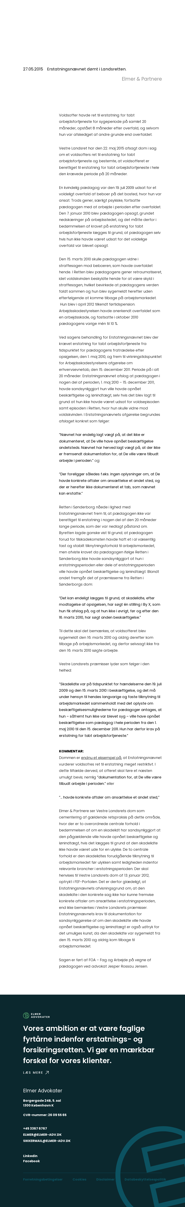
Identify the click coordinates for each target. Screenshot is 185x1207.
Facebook (31, 1161)
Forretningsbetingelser (43, 1179)
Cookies (79, 1179)
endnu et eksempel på (101, 757)
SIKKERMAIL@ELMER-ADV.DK (47, 1141)
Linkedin (30, 1156)
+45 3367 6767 (35, 1128)
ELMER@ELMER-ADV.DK (42, 1134)
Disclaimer (105, 1179)
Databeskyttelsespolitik (145, 1179)
